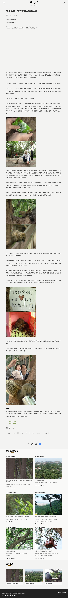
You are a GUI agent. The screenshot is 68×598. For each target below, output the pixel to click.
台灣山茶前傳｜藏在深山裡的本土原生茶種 (17, 516)
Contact (8, 595)
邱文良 (52, 521)
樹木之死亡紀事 (10, 551)
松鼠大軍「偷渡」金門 (12, 583)
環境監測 (56, 519)
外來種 (8, 484)
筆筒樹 (37, 519)
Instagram (10, 595)
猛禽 (29, 484)
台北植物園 (42, 483)
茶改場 (22, 519)
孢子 (47, 519)
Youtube (5, 595)
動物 (7, 16)
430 (11, 428)
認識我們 (64, 592)
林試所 (14, 27)
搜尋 (64, 2)
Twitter (12, 595)
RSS (15, 595)
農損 (12, 484)
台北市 (10, 421)
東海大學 (20, 484)
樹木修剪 (50, 555)
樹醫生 (27, 553)
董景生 (49, 553)
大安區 (14, 423)
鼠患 (8, 486)
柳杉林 (21, 27)
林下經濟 (17, 519)
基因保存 (38, 521)
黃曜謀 (43, 521)
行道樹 (37, 553)
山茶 (8, 519)
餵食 (46, 433)
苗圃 (47, 483)
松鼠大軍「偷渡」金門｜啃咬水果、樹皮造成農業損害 (19, 481)
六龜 (26, 519)
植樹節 (8, 555)
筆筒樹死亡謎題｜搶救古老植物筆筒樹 (45, 516)
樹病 (23, 553)
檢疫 (46, 555)
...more (38, 27)
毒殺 (11, 486)
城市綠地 (55, 483)
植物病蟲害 (9, 553)
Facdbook (3, 595)
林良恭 (25, 484)
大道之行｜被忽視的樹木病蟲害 (43, 551)
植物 (37, 483)
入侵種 (41, 555)
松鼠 (9, 27)
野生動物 (39, 433)
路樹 (41, 553)
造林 (27, 27)
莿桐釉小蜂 (55, 553)
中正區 (14, 421)
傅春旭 (47, 521)
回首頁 (59, 592)
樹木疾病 (42, 519)
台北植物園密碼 (39, 480)
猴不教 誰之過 (48, 583)
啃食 (33, 27)
